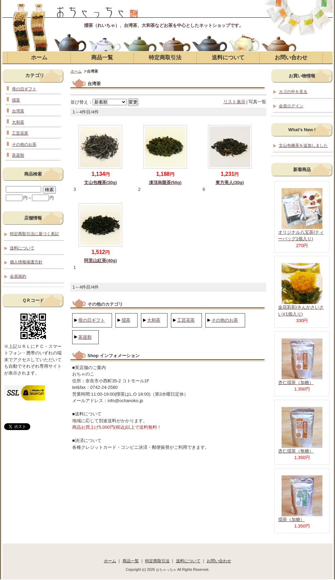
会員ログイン (291, 106)
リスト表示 (234, 101)
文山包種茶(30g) (100, 182)
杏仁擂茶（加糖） (296, 382)
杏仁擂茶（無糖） (296, 451)
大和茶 (153, 320)
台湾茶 (18, 111)
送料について (228, 57)
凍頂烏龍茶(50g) (165, 182)
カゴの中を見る (293, 91)
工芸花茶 (186, 320)
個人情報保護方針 (26, 262)
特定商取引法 (165, 57)
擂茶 (126, 320)
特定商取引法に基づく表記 (34, 233)
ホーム (39, 57)
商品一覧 (102, 57)
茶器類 (85, 337)
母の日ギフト (91, 320)
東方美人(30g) (230, 182)
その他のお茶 (224, 320)
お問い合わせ (291, 57)
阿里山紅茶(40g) (100, 260)
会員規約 (18, 276)
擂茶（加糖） (291, 519)
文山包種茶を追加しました (303, 145)
